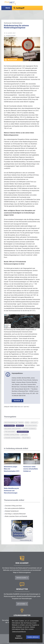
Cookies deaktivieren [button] (18, 637)
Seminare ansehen (21, 573)
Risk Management (9, 421)
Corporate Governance (29, 424)
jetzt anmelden (21, 599)
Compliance (24, 430)
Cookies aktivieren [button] (32, 637)
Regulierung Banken (31, 421)
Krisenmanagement (22, 427)
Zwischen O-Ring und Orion (13, 501)
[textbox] (27, 7)
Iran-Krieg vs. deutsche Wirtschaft (15, 509)
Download (17, 396)
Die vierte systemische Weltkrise (14, 504)
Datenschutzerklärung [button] (19, 631)
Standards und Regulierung (12, 433)
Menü (8, 8)
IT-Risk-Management (10, 427)
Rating (27, 418)
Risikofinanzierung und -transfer (14, 418)
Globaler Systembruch (11, 507)
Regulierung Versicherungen (13, 424)
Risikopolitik (19, 421)
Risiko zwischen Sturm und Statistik (15, 512)
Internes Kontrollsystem (12, 430)
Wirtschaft (34, 418)
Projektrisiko (26, 433)
